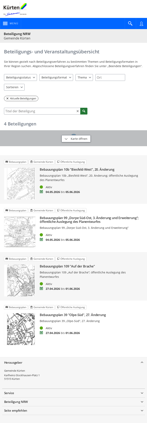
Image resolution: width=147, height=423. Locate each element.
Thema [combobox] (82, 77)
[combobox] (110, 77)
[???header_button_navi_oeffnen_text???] (10, 23)
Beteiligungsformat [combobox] (54, 77)
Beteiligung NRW (17, 34)
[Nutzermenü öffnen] (141, 23)
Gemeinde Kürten (14, 370)
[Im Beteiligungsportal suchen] (130, 23)
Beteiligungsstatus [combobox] (18, 77)
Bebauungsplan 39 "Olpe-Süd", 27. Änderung (73, 315)
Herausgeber (13, 362)
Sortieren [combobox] (12, 87)
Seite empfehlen (15, 410)
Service (9, 393)
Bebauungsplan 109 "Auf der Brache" (67, 266)
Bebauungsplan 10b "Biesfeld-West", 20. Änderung (77, 169)
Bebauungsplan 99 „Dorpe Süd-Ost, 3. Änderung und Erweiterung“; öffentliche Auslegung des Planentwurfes (89, 220)
